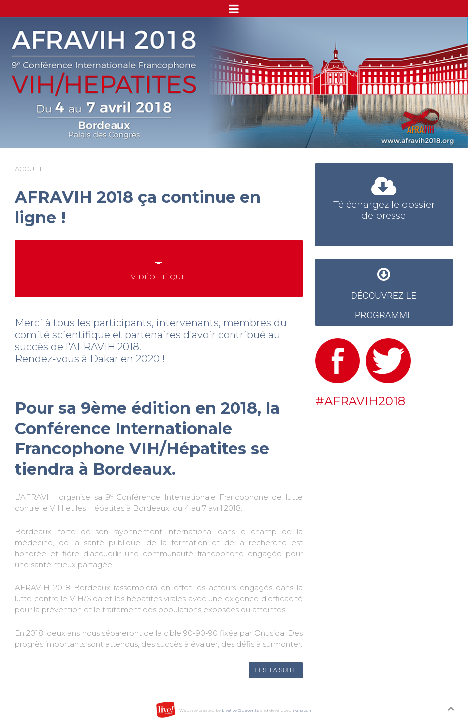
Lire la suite (275, 670)
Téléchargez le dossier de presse (384, 201)
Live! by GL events (240, 710)
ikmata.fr (302, 710)
